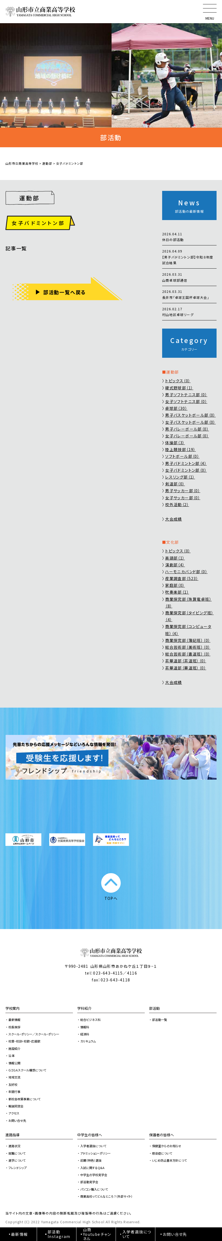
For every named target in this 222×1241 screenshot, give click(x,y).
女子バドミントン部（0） (186, 470)
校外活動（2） (177, 504)
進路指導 (12, 1134)
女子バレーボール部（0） (187, 435)
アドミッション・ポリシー (95, 1153)
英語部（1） (175, 558)
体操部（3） (175, 442)
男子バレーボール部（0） (187, 429)
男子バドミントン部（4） (186, 463)
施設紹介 (14, 1048)
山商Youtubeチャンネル (97, 1234)
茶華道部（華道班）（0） (185, 668)
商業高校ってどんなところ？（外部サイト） (106, 1196)
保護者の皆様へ (161, 1134)
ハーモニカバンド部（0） (186, 571)
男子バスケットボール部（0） (190, 415)
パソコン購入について (94, 1189)
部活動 (154, 1008)
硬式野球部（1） (179, 387)
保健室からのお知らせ (166, 1146)
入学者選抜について (93, 1146)
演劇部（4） (175, 564)
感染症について (162, 1153)
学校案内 (12, 1008)
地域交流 (14, 1077)
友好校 (12, 1084)
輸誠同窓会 (15, 1106)
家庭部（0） (175, 585)
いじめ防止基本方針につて (169, 1160)
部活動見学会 (89, 1182)
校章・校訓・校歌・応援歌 (24, 1041)
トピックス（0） (177, 380)
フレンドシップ (17, 1167)
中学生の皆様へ (89, 1134)
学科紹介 (84, 1008)
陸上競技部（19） (180, 449)
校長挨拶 (14, 1027)
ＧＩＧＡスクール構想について (27, 1070)
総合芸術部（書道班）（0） (187, 654)
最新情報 (14, 1019)
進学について (17, 1160)
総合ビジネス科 (90, 1019)
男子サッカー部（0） (182, 490)
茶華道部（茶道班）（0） (185, 660)
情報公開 (14, 1063)
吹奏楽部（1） (177, 592)
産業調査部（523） (181, 578)
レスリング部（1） (180, 477)
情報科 (84, 1027)
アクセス (13, 1113)
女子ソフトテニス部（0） (186, 401)
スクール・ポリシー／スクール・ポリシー (33, 1034)
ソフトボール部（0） (182, 456)
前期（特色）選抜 (90, 1160)
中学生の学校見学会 (93, 1175)
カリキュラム (88, 1041)
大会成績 (173, 519)
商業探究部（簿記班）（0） (187, 640)
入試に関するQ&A (92, 1167)
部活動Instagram (59, 1234)
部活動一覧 (159, 1019)
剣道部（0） (175, 483)
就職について (17, 1153)
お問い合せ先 (17, 1120)
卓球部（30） (176, 408)
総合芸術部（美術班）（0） (187, 647)
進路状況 (14, 1146)
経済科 (84, 1034)
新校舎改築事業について (24, 1099)
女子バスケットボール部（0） (190, 422)
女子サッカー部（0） (182, 497)
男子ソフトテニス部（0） (186, 394)
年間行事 (14, 1091)
